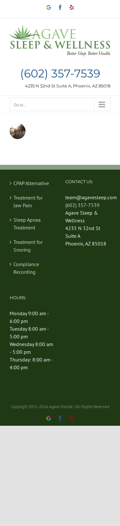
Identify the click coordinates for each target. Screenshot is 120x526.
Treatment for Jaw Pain (28, 201)
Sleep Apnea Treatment (27, 224)
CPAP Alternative (31, 183)
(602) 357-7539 (60, 73)
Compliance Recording (26, 268)
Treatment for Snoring (28, 246)
